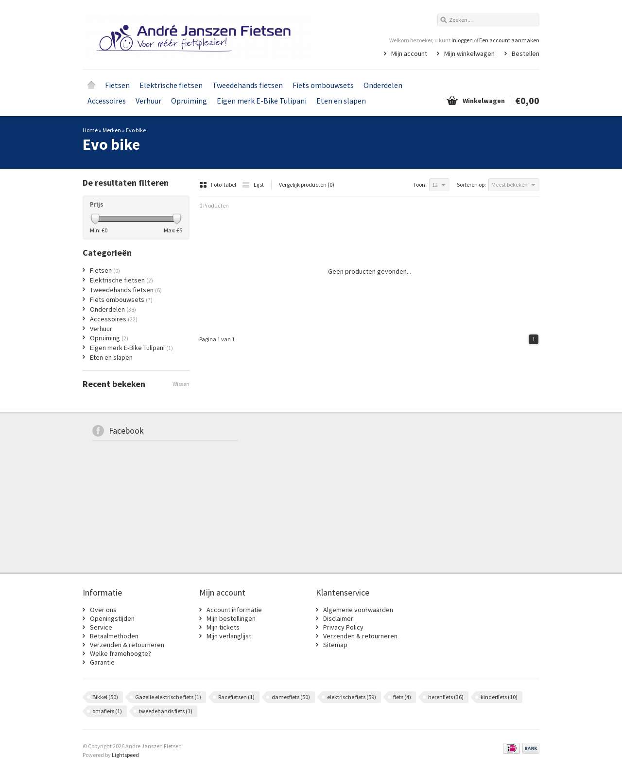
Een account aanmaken (509, 40)
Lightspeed (125, 754)
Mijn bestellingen (231, 618)
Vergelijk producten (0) (306, 184)
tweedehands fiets (165, 711)
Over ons (103, 609)
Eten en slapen (341, 100)
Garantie (102, 662)
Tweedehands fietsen (247, 85)
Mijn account (409, 53)
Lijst (253, 184)
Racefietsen (236, 697)
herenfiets (446, 697)
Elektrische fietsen (171, 85)
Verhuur (148, 100)
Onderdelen (382, 85)
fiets (402, 697)
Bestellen (525, 53)
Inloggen (462, 40)
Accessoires (106, 100)
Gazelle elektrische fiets (168, 697)
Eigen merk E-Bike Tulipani (262, 100)
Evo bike (136, 130)
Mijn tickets (223, 627)
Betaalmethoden (114, 636)
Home (91, 85)
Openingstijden (112, 618)
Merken (112, 130)
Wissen (181, 383)
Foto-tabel (218, 184)
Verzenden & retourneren (127, 644)
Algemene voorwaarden (358, 609)
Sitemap (335, 644)
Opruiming (189, 100)
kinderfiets (499, 697)
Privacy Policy (343, 627)
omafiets (107, 711)
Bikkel (105, 697)
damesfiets (291, 697)
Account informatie (234, 609)
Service (101, 627)
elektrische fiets (351, 697)
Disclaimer (338, 618)
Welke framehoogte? (120, 653)
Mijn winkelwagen (469, 53)
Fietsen (117, 85)
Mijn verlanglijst (229, 636)
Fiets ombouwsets (323, 85)
